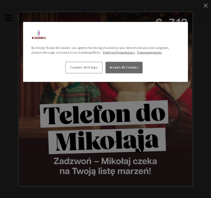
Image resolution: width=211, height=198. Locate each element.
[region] (105, 52)
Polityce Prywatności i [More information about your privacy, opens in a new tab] (119, 52)
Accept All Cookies (124, 67)
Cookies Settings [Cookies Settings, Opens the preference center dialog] (84, 67)
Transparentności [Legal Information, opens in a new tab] (149, 52)
